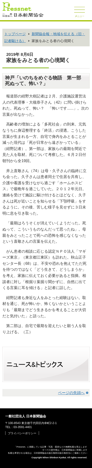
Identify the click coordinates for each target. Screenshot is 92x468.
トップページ (15, 34)
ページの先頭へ (71, 393)
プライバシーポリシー (22, 433)
